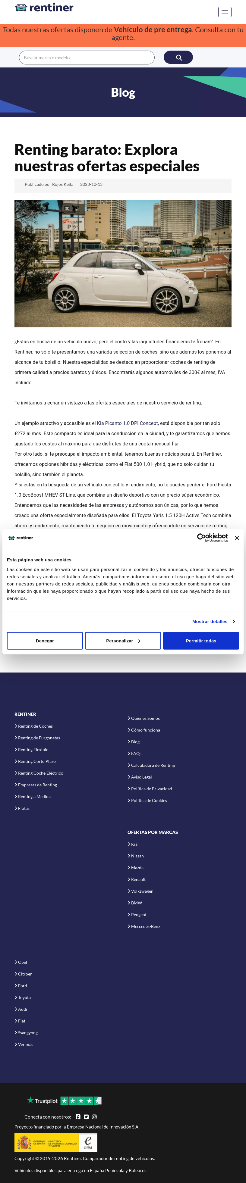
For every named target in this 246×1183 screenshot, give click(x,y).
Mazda (137, 867)
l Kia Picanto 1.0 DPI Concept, (127, 423)
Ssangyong (28, 1032)
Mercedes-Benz (145, 926)
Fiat (21, 1020)
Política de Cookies (149, 800)
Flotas (24, 808)
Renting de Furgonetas (39, 737)
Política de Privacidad (151, 788)
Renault (138, 879)
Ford (22, 985)
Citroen (25, 973)
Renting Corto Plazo (37, 761)
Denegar (45, 640)
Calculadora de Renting (153, 765)
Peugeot (139, 914)
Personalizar (123, 640)
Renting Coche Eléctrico (40, 773)
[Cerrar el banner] (237, 538)
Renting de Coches (35, 726)
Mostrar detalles (210, 621)
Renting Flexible (33, 749)
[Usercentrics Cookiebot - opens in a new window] (201, 537)
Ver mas (25, 1044)
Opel (22, 962)
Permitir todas (201, 640)
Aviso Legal (141, 776)
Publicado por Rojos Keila (49, 184)
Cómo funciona (145, 729)
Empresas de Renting (37, 784)
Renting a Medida (34, 796)
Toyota (24, 997)
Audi (22, 1009)
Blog (135, 741)
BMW (136, 902)
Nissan (137, 855)
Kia (134, 844)
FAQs (136, 753)
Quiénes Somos (145, 718)
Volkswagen (142, 891)
